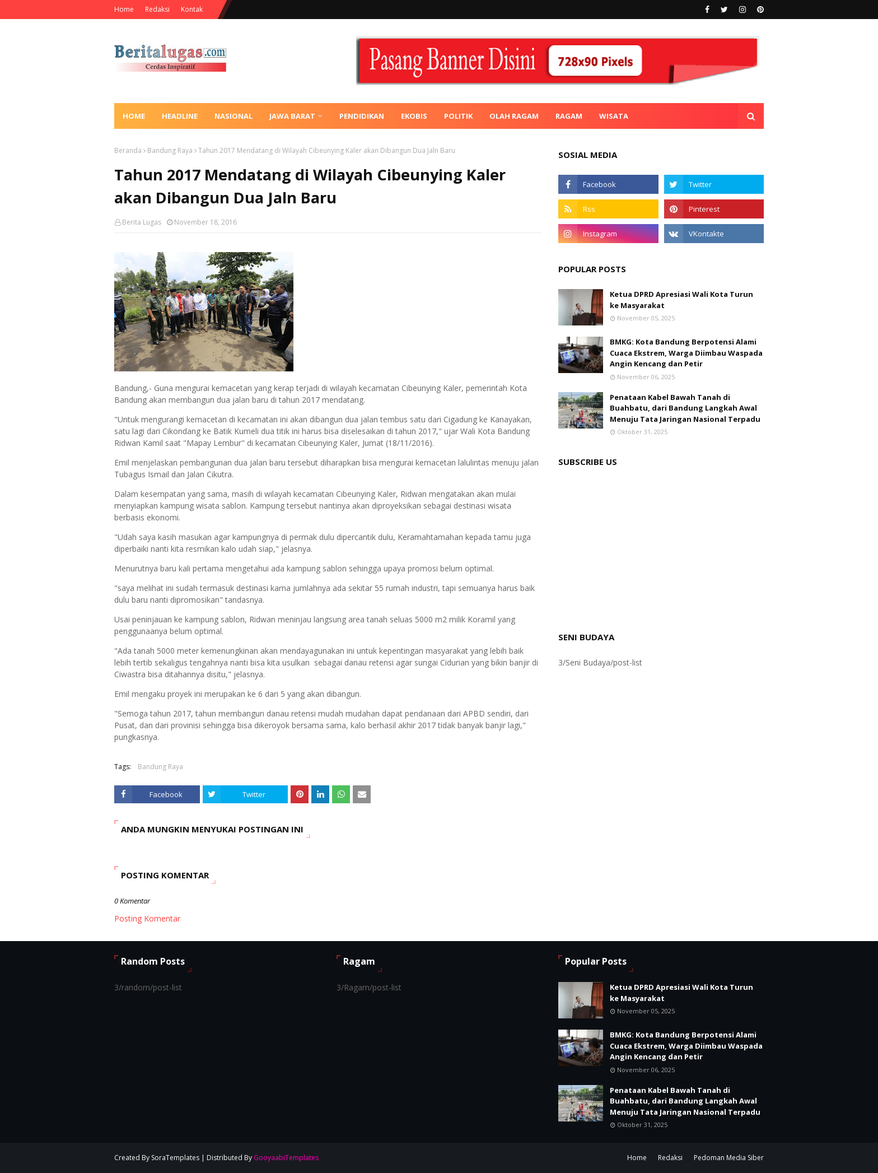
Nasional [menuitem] (233, 116)
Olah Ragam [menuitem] (514, 116)
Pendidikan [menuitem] (361, 116)
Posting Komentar (147, 918)
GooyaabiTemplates (286, 1157)
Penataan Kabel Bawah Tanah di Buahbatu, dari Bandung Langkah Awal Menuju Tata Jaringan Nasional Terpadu (685, 408)
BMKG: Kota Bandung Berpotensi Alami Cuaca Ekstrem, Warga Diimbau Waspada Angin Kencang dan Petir (686, 353)
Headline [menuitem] (180, 116)
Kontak (192, 9)
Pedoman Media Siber (729, 1157)
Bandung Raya (170, 150)
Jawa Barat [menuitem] (292, 116)
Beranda (128, 150)
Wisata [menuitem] (613, 116)
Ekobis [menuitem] (414, 116)
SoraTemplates (175, 1157)
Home (124, 9)
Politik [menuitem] (458, 116)
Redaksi (157, 9)
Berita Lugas (141, 222)
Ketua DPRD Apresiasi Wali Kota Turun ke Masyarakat (681, 299)
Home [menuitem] (134, 116)
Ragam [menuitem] (568, 116)
